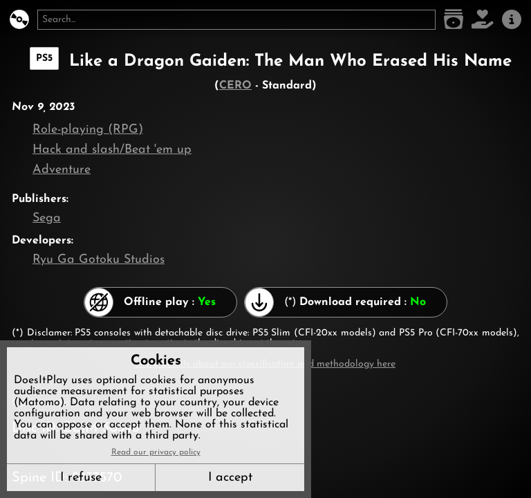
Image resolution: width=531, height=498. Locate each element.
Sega (46, 218)
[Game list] (453, 19)
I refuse (81, 477)
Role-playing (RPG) (87, 129)
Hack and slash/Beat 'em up (112, 149)
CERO (235, 85)
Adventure (61, 169)
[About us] (511, 19)
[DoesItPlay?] (19, 19)
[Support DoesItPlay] (482, 19)
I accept (230, 477)
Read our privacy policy (156, 452)
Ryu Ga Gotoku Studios (98, 259)
